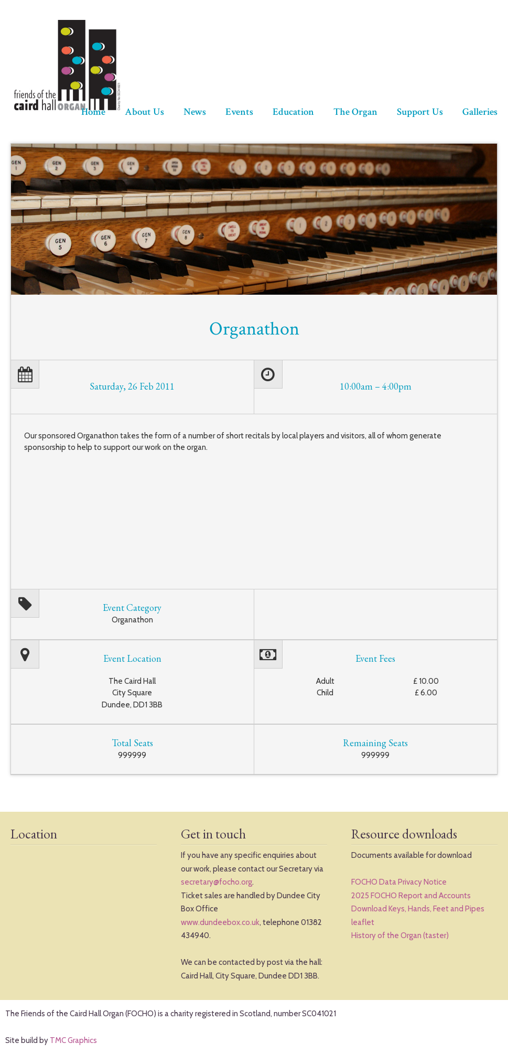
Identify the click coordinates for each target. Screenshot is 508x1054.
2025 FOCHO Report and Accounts (411, 895)
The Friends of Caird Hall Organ (65, 66)
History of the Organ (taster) (400, 935)
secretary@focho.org (216, 882)
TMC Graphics (73, 1040)
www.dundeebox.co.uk (220, 922)
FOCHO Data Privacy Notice (399, 882)
